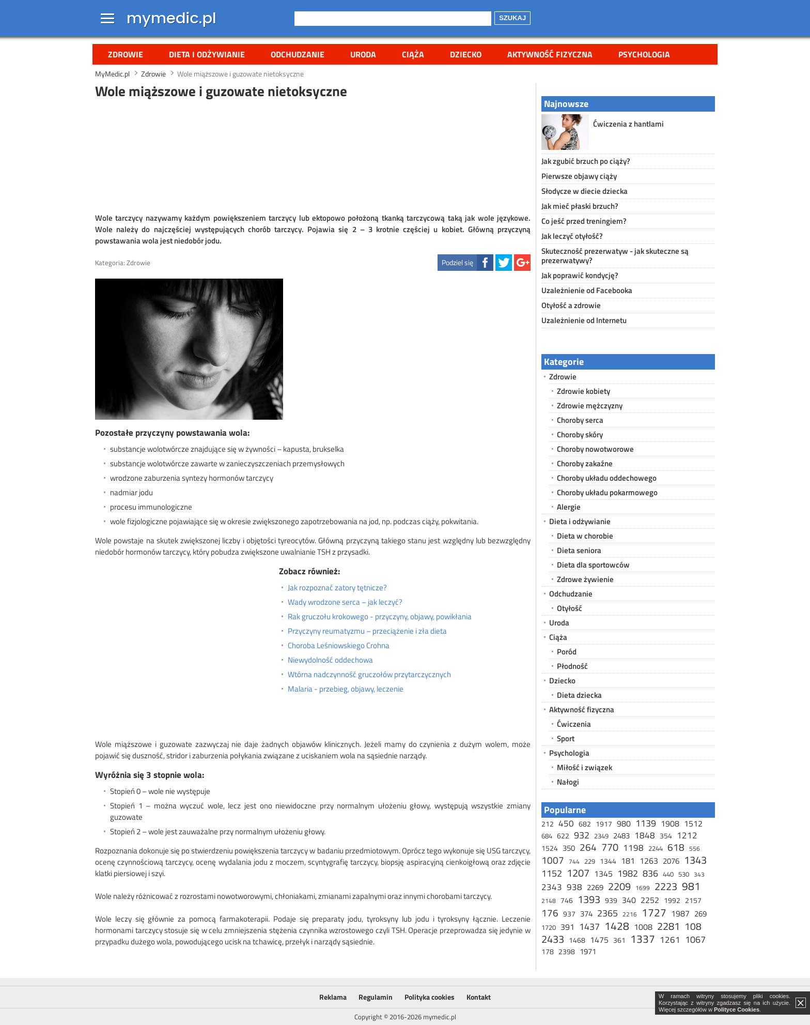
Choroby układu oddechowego (607, 478)
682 (585, 823)
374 (586, 914)
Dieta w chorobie (585, 536)
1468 (577, 940)
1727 (654, 912)
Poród (567, 651)
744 (574, 861)
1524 (549, 848)
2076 (671, 861)
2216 (629, 914)
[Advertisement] (313, 154)
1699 (642, 888)
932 (581, 835)
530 (683, 874)
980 (624, 823)
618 (675, 846)
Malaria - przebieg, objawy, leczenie (345, 689)
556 (694, 848)
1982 (627, 873)
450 (566, 823)
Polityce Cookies (736, 1009)
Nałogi (568, 782)
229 (589, 861)
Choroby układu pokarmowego (607, 492)
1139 (645, 823)
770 (609, 847)
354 (666, 835)
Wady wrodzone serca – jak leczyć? (345, 602)
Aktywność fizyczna (550, 54)
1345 (603, 873)
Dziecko (465, 54)
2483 (621, 836)
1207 (578, 873)
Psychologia (644, 54)
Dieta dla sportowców (593, 565)
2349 (601, 836)
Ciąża (413, 54)
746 (566, 900)
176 (549, 912)
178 (547, 951)
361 (619, 940)
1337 (642, 938)
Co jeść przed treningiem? (584, 221)
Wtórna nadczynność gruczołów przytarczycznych (369, 674)
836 (650, 873)
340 (629, 900)
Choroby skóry (580, 434)
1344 (608, 860)
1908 (670, 823)
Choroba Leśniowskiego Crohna (339, 645)
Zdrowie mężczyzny (589, 405)
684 (546, 836)
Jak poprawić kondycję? (579, 275)
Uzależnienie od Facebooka (586, 290)
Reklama (333, 996)
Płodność (572, 666)
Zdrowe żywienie (585, 579)
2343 (551, 887)
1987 (680, 913)
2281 (668, 926)
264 (588, 846)
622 (563, 835)
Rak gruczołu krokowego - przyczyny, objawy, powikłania (380, 616)
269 (700, 914)
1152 (551, 873)
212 (547, 823)
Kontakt (478, 996)
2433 (552, 939)
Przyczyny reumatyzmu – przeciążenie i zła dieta (367, 631)
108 (693, 926)
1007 (552, 859)
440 (668, 874)
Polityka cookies (429, 996)
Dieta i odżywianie (207, 54)
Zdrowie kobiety (583, 391)
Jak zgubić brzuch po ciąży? (585, 161)
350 (569, 848)
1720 (548, 927)
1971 (588, 951)
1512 (693, 823)
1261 (670, 939)
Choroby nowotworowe (595, 449)
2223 (666, 886)
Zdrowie (125, 54)
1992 (672, 900)
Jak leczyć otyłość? (572, 236)
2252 (650, 900)
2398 (566, 951)
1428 (616, 925)
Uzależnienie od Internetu (584, 320)
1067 (695, 939)
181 (628, 860)
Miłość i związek (584, 767)
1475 (599, 940)
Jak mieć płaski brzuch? (579, 206)
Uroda (363, 54)
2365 (607, 913)
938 (574, 887)
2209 (619, 886)
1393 (589, 899)
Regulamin (376, 996)
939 (611, 900)
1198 (633, 847)
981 (691, 886)
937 (569, 913)
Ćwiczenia (574, 724)
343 (699, 874)
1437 (589, 927)
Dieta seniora (579, 550)
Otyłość (569, 608)
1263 (649, 860)
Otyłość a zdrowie (571, 305)
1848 (644, 835)
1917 (604, 823)
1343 (695, 860)
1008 (643, 927)
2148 (548, 901)
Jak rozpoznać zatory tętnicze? (337, 587)
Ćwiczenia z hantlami (628, 124)
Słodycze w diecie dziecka (584, 191)
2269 (595, 887)
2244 (655, 848)
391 (567, 927)
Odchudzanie (297, 54)
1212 (687, 835)
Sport (565, 738)
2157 (693, 900)
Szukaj (512, 18)
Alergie (569, 507)
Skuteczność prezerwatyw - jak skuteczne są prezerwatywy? (615, 255)
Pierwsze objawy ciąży (579, 176)
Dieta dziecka (579, 695)
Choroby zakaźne (585, 463)
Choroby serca (580, 420)
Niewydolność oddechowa (330, 660)
